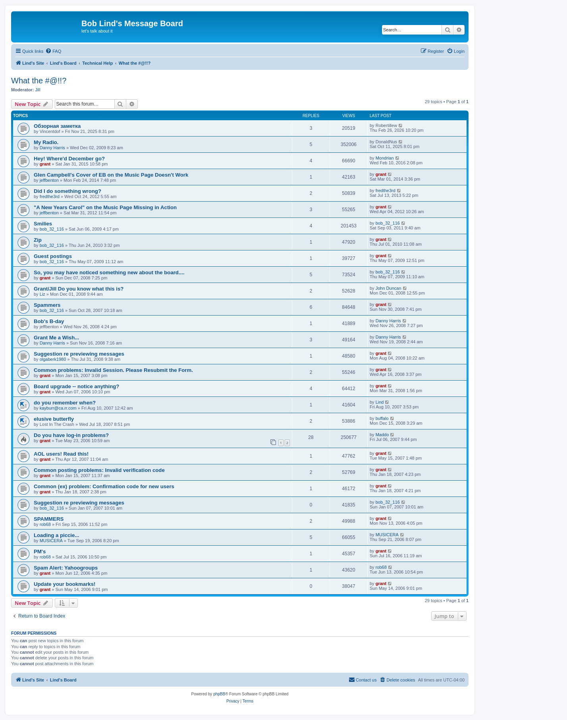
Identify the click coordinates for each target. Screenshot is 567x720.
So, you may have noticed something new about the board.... (109, 272)
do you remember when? (65, 403)
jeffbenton (49, 180)
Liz (42, 294)
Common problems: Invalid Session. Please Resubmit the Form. (113, 370)
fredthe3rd (50, 196)
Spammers (47, 305)
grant (45, 164)
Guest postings (53, 256)
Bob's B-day (49, 321)
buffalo (382, 418)
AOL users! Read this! (61, 454)
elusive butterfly (54, 419)
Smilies (43, 224)
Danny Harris (52, 147)
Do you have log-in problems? (71, 435)
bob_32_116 (52, 229)
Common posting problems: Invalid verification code (99, 470)
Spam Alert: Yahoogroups (66, 568)
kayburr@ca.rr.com (58, 408)
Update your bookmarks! (64, 584)
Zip (38, 240)
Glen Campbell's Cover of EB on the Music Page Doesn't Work (111, 175)
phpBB (219, 694)
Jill (37, 89)
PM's (40, 551)
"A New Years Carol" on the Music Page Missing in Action (105, 207)
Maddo (382, 434)
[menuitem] (53, 51)
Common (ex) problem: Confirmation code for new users (104, 486)
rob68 (45, 524)
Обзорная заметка (57, 126)
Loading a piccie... (56, 535)
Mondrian (385, 158)
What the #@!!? (38, 80)
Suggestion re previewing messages (79, 354)
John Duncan (388, 288)
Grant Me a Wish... (56, 338)
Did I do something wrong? (67, 191)
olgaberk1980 (53, 359)
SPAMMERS (49, 519)
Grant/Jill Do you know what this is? (78, 289)
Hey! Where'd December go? (69, 159)
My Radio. (46, 142)
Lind (380, 402)
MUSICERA (51, 540)
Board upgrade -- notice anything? (76, 386)
